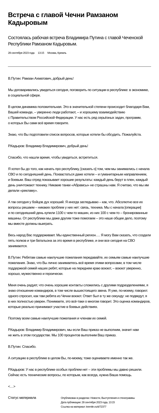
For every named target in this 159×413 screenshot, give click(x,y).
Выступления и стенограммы (118, 397)
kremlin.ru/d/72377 (96, 406)
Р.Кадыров (16, 146)
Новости (95, 397)
